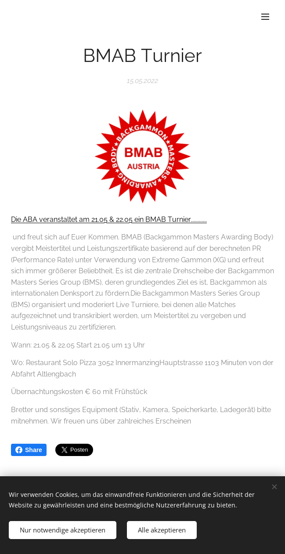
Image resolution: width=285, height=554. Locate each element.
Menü (265, 16)
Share (28, 449)
